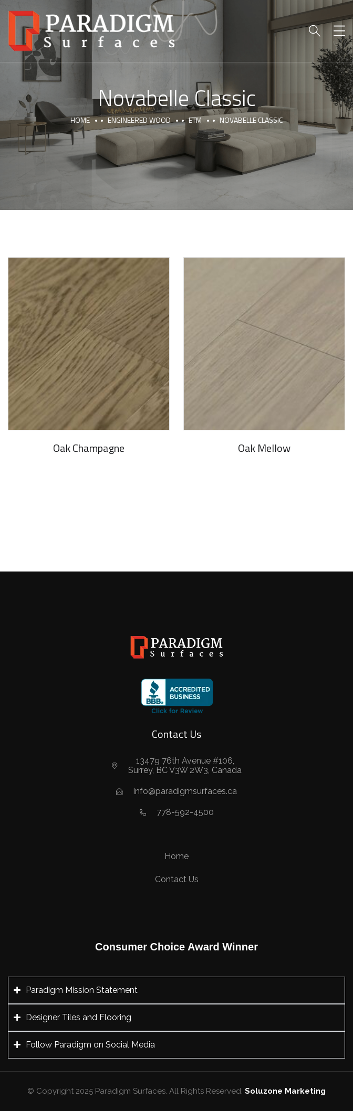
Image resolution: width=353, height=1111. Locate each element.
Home (80, 119)
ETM (195, 119)
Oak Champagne (88, 448)
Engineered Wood (139, 119)
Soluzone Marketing (285, 1091)
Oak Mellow (264, 448)
